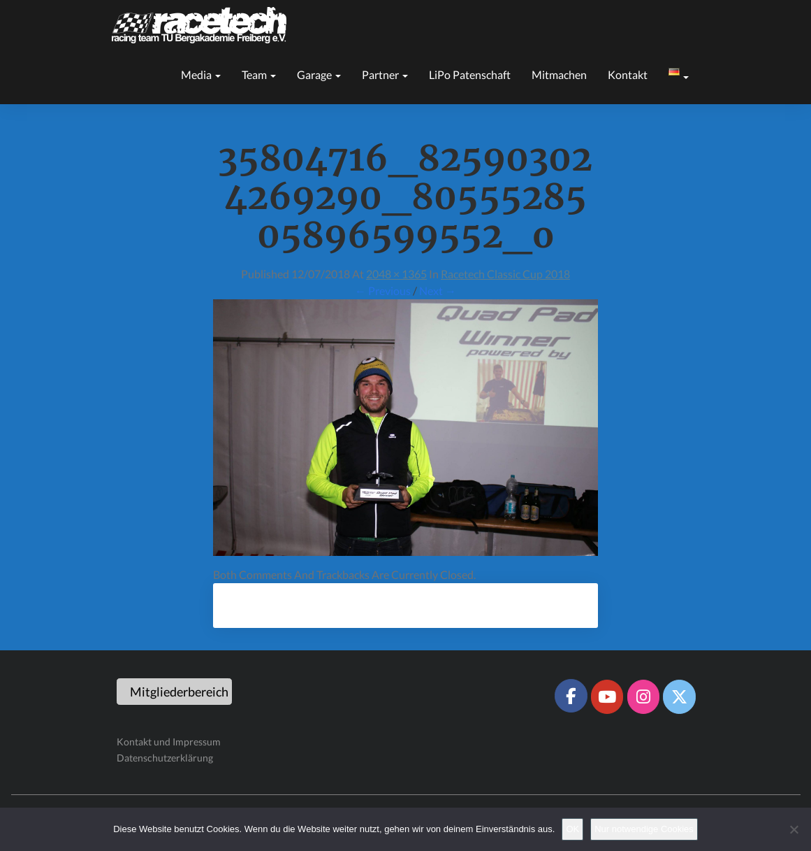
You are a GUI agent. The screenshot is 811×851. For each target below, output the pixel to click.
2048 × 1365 (396, 273)
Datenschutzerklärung (165, 758)
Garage (319, 74)
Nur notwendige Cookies (644, 829)
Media (201, 74)
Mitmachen (559, 74)
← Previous (383, 290)
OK (572, 829)
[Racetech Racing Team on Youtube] (607, 696)
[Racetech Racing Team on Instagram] (643, 696)
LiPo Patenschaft (470, 74)
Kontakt (628, 74)
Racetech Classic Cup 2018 (505, 273)
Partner (385, 74)
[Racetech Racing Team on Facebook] (571, 696)
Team (259, 74)
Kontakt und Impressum (169, 742)
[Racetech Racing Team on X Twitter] (679, 696)
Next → (437, 290)
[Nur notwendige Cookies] (794, 829)
